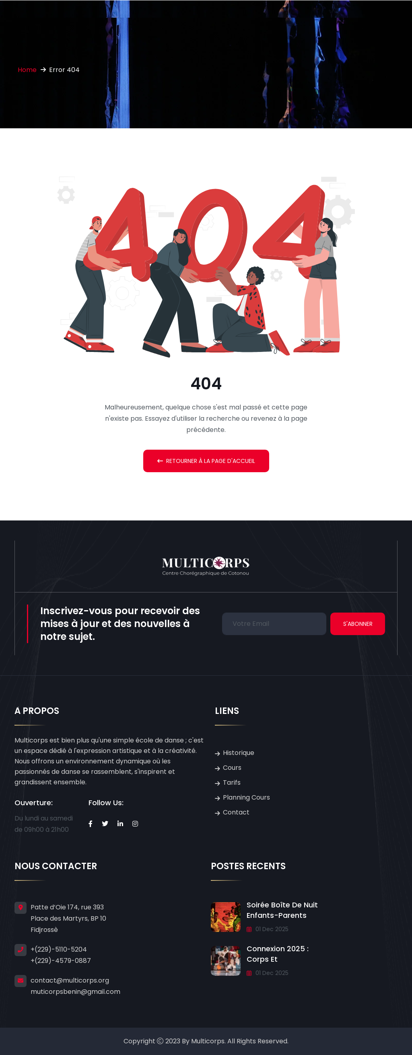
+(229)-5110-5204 (59, 949)
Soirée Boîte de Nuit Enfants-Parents (282, 910)
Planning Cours (246, 797)
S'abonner (358, 624)
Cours (232, 767)
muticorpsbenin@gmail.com (75, 991)
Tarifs (232, 782)
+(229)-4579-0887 (61, 960)
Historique (238, 753)
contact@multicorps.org (70, 980)
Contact (236, 812)
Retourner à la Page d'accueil (206, 461)
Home (27, 69)
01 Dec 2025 (267, 929)
